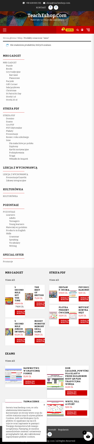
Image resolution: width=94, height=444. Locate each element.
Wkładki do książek (18, 159)
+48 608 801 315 (33, 3)
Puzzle (9, 66)
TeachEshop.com (47, 15)
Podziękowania (16, 152)
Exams (9, 121)
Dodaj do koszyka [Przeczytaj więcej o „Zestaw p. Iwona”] (65, 299)
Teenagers (14, 221)
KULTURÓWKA (10, 196)
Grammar (14, 236)
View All (10, 280)
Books (9, 69)
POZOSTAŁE (9, 212)
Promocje (8, 261)
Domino (10, 118)
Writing (13, 246)
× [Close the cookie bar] (44, 405)
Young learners (16, 224)
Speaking (13, 240)
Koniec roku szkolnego (17, 137)
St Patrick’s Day (13, 93)
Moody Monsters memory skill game (40, 326)
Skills (8, 233)
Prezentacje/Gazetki (16, 177)
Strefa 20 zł (11, 100)
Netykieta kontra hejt (84, 310)
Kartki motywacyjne (19, 149)
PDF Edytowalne (14, 128)
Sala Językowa (13, 87)
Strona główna (9, 38)
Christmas (11, 90)
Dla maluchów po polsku (21, 143)
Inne (8, 140)
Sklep (19, 38)
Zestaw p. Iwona (64, 288)
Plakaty (9, 131)
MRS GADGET (10, 62)
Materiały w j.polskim (16, 227)
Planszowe (14, 78)
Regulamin (63, 430)
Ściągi (12, 156)
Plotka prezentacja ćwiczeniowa (67, 310)
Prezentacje (12, 134)
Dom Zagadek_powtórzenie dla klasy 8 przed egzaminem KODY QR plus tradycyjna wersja (79, 376)
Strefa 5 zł (11, 97)
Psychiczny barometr (85, 288)
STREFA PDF (9, 115)
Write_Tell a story (72, 402)
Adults (12, 218)
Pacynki (10, 81)
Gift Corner (12, 84)
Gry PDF (10, 125)
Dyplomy (13, 146)
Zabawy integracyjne (16, 180)
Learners (10, 215)
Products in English (15, 230)
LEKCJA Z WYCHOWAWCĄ (15, 174)
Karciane (13, 75)
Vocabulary (14, 243)
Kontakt (41, 7)
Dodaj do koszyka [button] (21, 312)
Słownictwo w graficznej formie (31, 371)
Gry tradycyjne (13, 72)
